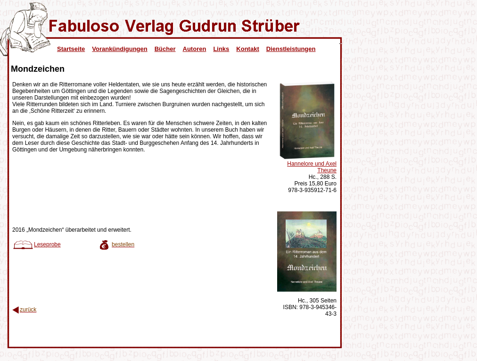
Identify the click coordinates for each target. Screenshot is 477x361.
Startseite (71, 48)
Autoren (194, 48)
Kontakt (247, 48)
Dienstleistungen (291, 48)
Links (221, 48)
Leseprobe (36, 244)
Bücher (165, 48)
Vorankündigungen (119, 48)
